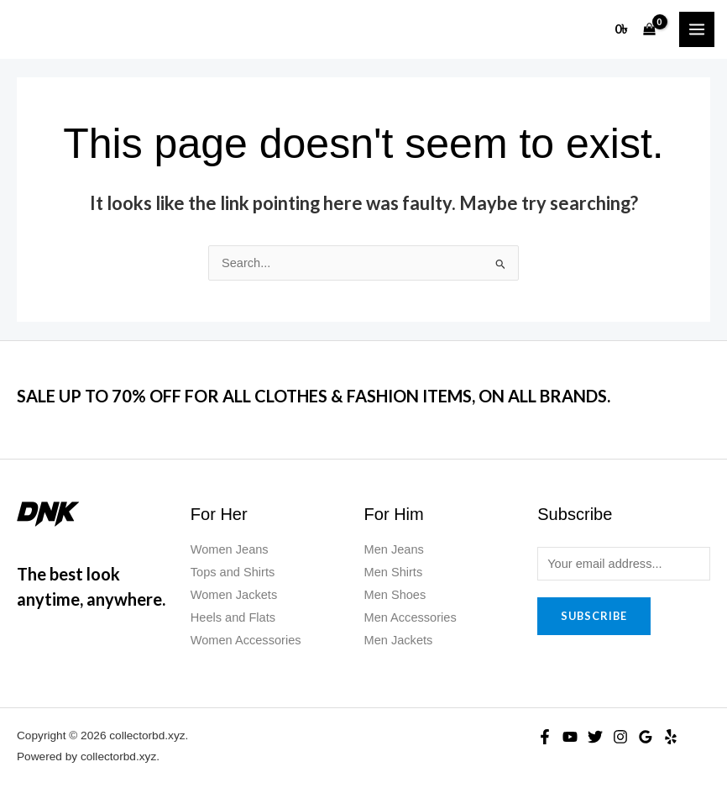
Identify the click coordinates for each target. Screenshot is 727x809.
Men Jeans (394, 549)
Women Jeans (230, 549)
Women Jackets (234, 594)
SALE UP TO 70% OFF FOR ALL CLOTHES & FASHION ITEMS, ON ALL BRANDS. (313, 396)
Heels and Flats (233, 617)
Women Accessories (246, 640)
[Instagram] (620, 736)
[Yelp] (670, 736)
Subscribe (594, 616)
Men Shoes (395, 594)
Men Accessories (410, 617)
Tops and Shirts (233, 572)
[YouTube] (570, 736)
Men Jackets (398, 640)
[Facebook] (544, 736)
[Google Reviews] (645, 736)
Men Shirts (393, 572)
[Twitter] (595, 736)
